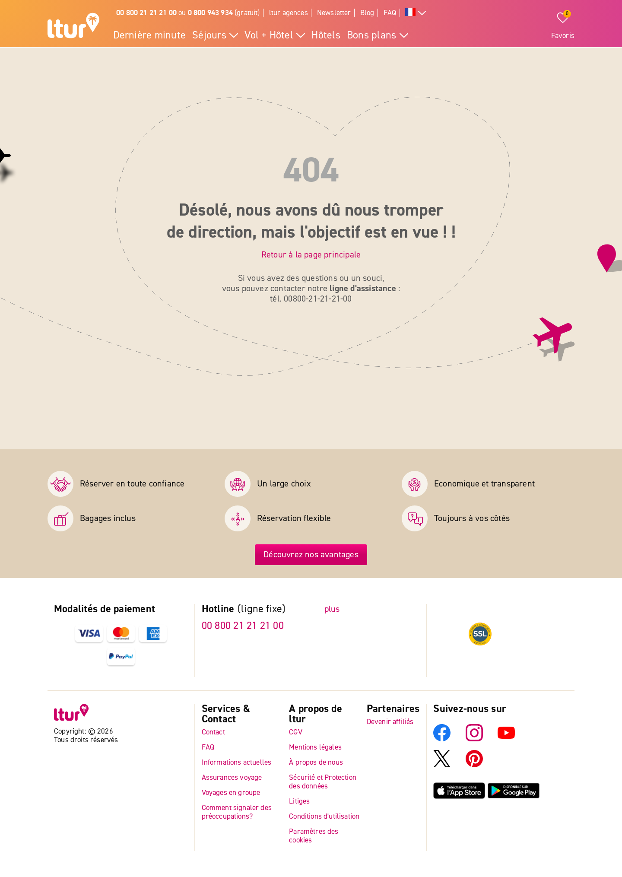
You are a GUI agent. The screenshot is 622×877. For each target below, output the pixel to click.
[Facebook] (442, 739)
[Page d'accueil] (73, 27)
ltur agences (288, 12)
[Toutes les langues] (415, 13)
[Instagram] (474, 739)
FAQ (390, 12)
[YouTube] (506, 739)
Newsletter (334, 12)
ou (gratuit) (188, 12)
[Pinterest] (474, 764)
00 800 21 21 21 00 (243, 625)
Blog (367, 12)
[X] (442, 764)
